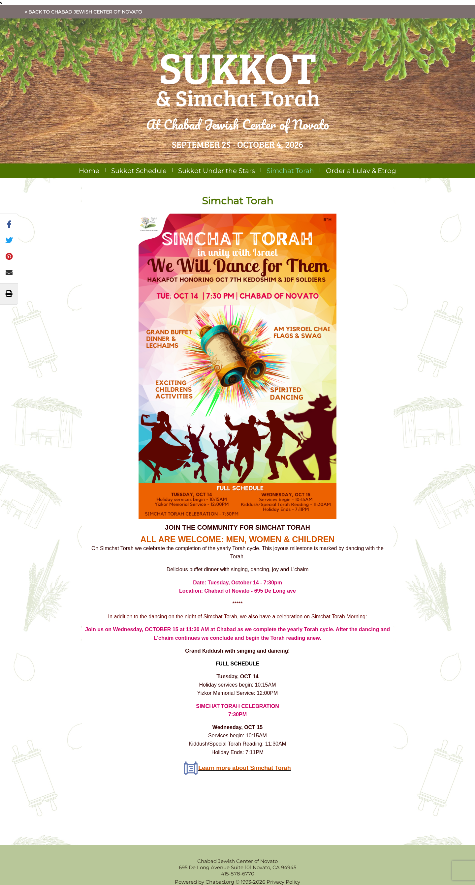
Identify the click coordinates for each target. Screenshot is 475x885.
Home (89, 171)
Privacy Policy (283, 882)
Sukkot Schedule (139, 171)
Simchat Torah (290, 171)
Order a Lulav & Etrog (361, 171)
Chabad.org (220, 882)
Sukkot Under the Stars (216, 171)
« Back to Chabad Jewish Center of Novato (83, 12)
